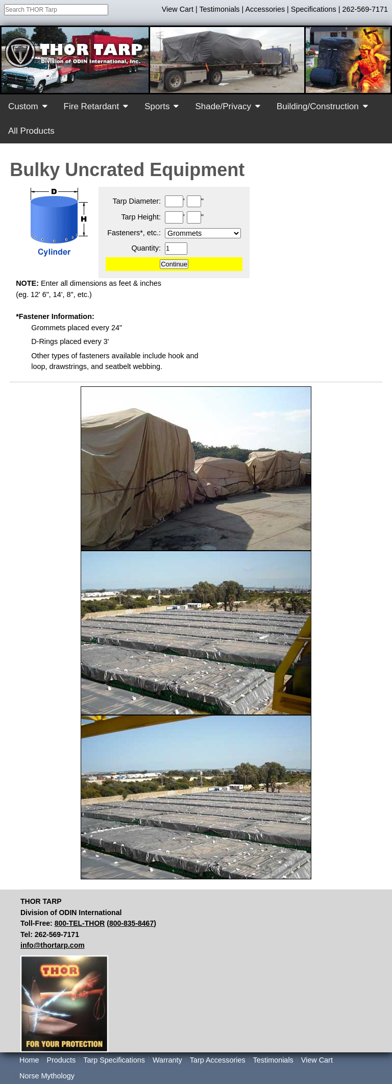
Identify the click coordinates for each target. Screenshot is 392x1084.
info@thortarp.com (52, 945)
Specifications (313, 9)
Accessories (265, 9)
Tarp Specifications (114, 1060)
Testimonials (219, 9)
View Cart (177, 9)
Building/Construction (318, 106)
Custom (23, 106)
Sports (156, 106)
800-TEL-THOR (80, 923)
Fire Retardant (91, 106)
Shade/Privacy (223, 106)
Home (29, 1060)
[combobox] (56, 9)
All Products (31, 131)
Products (61, 1060)
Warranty (167, 1060)
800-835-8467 (131, 923)
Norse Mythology (47, 1076)
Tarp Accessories (218, 1060)
